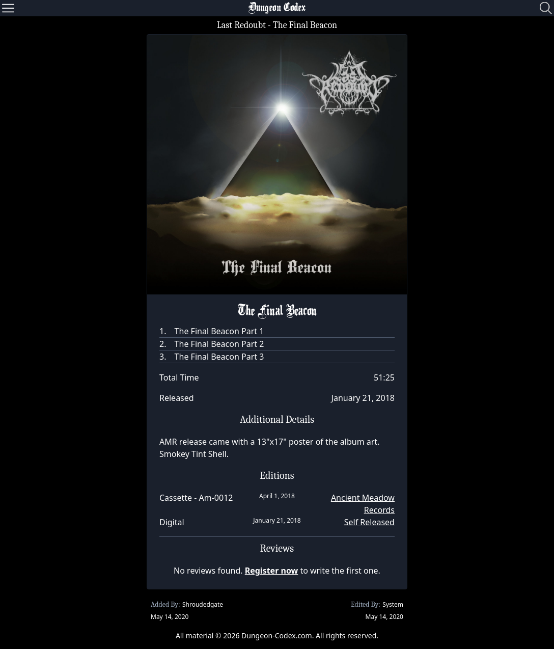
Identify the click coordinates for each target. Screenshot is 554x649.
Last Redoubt (241, 25)
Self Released (369, 522)
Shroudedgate (202, 604)
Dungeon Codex (277, 8)
